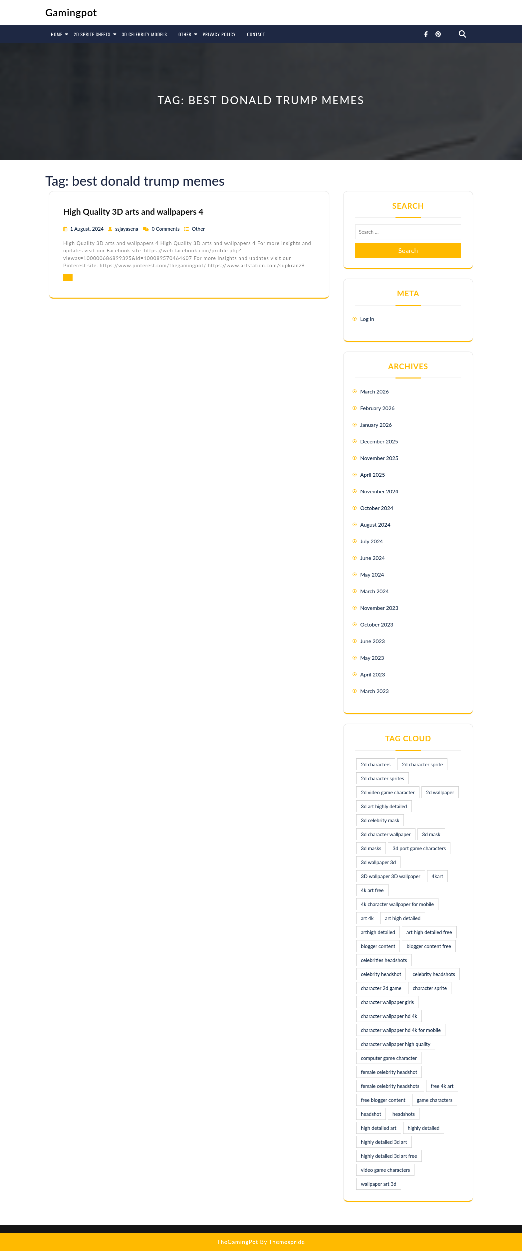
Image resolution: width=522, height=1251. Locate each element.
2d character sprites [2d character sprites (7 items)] (382, 778)
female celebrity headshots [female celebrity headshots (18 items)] (390, 1086)
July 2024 (371, 541)
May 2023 (372, 657)
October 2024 (376, 508)
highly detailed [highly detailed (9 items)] (423, 1128)
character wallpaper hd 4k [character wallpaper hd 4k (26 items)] (389, 1016)
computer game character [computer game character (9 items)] (389, 1058)
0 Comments (166, 229)
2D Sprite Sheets (92, 34)
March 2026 (374, 391)
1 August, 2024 (87, 229)
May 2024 (372, 574)
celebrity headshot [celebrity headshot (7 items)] (381, 974)
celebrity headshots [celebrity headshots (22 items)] (433, 974)
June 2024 (372, 558)
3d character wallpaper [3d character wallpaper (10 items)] (386, 834)
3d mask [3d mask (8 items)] (431, 834)
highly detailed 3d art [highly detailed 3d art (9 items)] (384, 1142)
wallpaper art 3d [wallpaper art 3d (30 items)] (378, 1184)
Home (56, 34)
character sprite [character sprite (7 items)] (430, 988)
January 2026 (376, 424)
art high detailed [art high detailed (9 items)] (402, 918)
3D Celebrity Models (144, 34)
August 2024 (375, 524)
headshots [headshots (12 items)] (403, 1114)
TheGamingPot (237, 1241)
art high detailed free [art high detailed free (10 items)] (429, 932)
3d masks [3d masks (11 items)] (371, 848)
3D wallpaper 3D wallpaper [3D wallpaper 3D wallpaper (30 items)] (390, 876)
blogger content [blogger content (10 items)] (378, 946)
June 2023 (372, 641)
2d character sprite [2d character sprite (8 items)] (422, 764)
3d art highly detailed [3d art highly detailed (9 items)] (384, 806)
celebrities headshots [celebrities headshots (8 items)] (384, 960)
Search (408, 250)
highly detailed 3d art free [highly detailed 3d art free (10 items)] (389, 1156)
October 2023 (376, 624)
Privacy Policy (219, 34)
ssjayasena (127, 229)
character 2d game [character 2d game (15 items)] (381, 988)
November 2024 (379, 491)
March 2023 (374, 691)
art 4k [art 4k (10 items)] (367, 918)
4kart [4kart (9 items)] (437, 876)
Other (184, 34)
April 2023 (372, 674)
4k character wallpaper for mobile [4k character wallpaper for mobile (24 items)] (397, 904)
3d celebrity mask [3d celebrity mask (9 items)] (380, 820)
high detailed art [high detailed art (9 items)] (378, 1128)
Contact (256, 34)
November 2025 (379, 458)
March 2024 (374, 591)
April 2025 (372, 474)
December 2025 (379, 441)
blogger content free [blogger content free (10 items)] (428, 946)
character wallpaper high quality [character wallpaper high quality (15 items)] (395, 1044)
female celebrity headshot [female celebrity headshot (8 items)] (389, 1072)
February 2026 (377, 408)
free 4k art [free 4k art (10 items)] (442, 1086)
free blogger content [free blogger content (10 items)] (383, 1100)
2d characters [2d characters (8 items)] (376, 764)
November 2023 (379, 608)
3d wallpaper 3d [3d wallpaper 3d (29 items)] (378, 862)
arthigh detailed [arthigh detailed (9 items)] (378, 932)
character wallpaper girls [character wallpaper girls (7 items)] (387, 1002)
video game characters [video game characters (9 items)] (385, 1170)
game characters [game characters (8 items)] (434, 1100)
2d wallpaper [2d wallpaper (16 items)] (440, 792)
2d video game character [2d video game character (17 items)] (388, 792)
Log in (367, 319)
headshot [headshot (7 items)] (371, 1114)
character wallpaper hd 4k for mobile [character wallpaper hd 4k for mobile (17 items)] (401, 1030)
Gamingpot (71, 12)
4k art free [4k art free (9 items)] (372, 890)
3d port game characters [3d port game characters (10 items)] (419, 848)
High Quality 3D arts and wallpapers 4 (133, 211)
